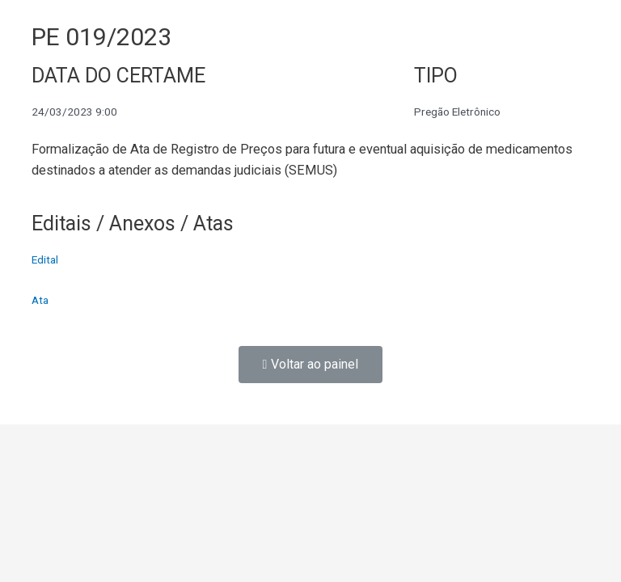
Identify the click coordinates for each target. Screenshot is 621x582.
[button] (311, 364)
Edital (45, 259)
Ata (40, 299)
